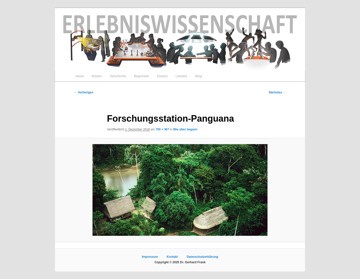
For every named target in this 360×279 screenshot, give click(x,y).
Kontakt (172, 257)
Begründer (141, 76)
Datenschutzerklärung (202, 257)
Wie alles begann (185, 129)
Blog (198, 76)
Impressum (150, 257)
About (79, 76)
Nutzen (97, 76)
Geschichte (118, 76)
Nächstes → (277, 92)
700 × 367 (162, 129)
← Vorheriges (83, 92)
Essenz (162, 76)
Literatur (182, 76)
